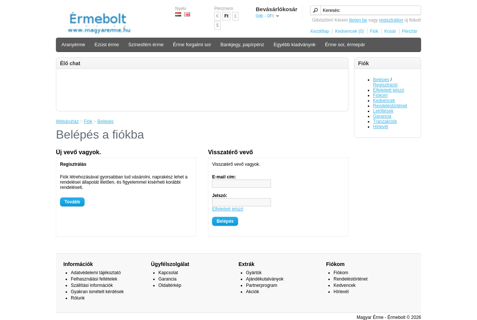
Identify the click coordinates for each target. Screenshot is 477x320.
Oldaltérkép (169, 285)
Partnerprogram (261, 285)
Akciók (252, 291)
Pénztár (409, 31)
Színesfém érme (146, 44)
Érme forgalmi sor (192, 44)
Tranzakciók (385, 121)
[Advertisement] (202, 89)
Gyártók (254, 272)
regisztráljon (391, 20)
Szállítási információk (92, 285)
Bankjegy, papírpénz (243, 44)
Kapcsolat (168, 272)
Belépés (381, 79)
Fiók (374, 31)
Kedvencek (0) (349, 31)
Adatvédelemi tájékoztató (96, 272)
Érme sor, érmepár (345, 44)
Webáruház (67, 121)
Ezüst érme (107, 44)
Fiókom (380, 95)
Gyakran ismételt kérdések (97, 291)
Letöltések (383, 111)
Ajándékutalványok (265, 279)
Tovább (72, 202)
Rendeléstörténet (390, 105)
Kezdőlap (319, 31)
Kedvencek (384, 100)
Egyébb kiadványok (295, 44)
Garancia (382, 116)
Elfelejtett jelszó (388, 90)
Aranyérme (73, 44)
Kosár (390, 31)
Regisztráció (385, 85)
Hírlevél (380, 126)
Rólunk (78, 298)
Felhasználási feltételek (94, 279)
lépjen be (358, 20)
